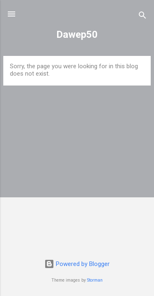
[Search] (142, 16)
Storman (95, 280)
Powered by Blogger (77, 264)
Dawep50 (77, 34)
